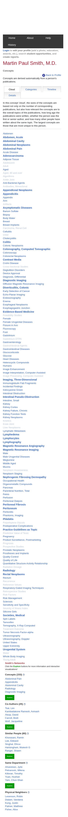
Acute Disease (10, 152)
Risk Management (12, 598)
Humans (7, 365)
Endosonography (12, 297)
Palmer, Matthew (14, 806)
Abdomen (8, 133)
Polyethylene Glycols (14, 522)
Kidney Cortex (10, 407)
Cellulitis (7, 231)
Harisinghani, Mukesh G (17, 747)
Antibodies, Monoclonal (15, 186)
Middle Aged (9, 463)
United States (10, 642)
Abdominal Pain (12, 148)
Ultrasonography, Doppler (16, 639)
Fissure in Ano (10, 325)
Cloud (12, 89)
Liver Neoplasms (11, 427)
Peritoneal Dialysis (12, 501)
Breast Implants (11, 224)
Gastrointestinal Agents (15, 345)
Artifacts (7, 204)
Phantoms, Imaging (13, 515)
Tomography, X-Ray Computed (19, 625)
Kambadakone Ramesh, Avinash (22, 711)
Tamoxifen (8, 622)
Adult (5, 166)
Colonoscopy (10, 252)
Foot (5, 332)
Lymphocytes (11, 438)
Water (6, 653)
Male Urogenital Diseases (16, 456)
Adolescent (9, 162)
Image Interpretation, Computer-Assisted (24, 372)
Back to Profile (51, 75)
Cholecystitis (9, 238)
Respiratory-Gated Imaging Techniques (23, 588)
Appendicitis (10, 193)
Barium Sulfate (10, 211)
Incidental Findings (12, 386)
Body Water (9, 218)
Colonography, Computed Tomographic (26, 249)
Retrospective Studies (14, 591)
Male (5, 453)
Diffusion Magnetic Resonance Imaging (23, 284)
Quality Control (10, 556)
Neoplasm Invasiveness (15, 470)
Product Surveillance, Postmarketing (22, 539)
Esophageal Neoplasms (15, 304)
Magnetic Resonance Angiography (23, 445)
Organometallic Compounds (17, 484)
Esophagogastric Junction (16, 308)
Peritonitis (8, 512)
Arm (5, 200)
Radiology (9, 570)
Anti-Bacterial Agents (14, 183)
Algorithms (8, 176)
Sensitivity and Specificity (16, 604)
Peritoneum (10, 508)
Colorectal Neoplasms (14, 256)
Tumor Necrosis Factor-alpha (18, 632)
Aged (5, 169)
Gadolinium (9, 335)
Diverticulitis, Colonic (16, 287)
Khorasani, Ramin (14, 737)
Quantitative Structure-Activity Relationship (25, 563)
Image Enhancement (14, 369)
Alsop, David (11, 714)
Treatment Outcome (13, 629)
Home (12, 37)
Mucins (6, 467)
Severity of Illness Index (15, 608)
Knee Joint (8, 424)
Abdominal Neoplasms (16, 144)
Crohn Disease (10, 263)
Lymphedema (11, 434)
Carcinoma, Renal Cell (14, 228)
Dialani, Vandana (14, 799)
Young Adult (9, 659)
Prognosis (8, 543)
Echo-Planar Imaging (14, 294)
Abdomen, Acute (13, 137)
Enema (6, 301)
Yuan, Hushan (12, 776)
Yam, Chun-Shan (14, 780)
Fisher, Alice (11, 809)
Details (12, 95)
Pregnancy (8, 536)
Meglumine (9, 460)
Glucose (7, 355)
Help (48, 37)
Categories (31, 89)
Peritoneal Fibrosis (14, 504)
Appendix (8, 197)
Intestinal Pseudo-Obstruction (21, 396)
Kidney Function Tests (14, 414)
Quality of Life (10, 560)
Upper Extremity (11, 646)
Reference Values (12, 584)
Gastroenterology (12, 342)
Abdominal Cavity (13, 141)
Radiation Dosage (12, 567)
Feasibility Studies (12, 315)
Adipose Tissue (11, 159)
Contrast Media (12, 259)
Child (5, 234)
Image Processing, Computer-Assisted (23, 376)
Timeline (51, 89)
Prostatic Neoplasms (13, 550)
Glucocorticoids (11, 352)
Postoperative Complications (18, 526)
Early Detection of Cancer (16, 291)
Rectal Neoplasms (14, 574)
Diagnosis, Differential (14, 276)
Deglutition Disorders (14, 270)
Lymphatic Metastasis (14, 431)
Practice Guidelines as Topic (20, 529)
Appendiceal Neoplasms (17, 190)
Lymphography (12, 442)
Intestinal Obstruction (14, 393)
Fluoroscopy (9, 328)
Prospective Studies (13, 546)
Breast (6, 221)
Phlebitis (8, 519)
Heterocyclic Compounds (16, 362)
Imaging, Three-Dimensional (20, 379)
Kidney (6, 404)
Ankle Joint (9, 179)
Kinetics (7, 420)
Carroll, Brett (11, 718)
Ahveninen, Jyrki (13, 767)
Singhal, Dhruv (12, 744)
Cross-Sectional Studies (15, 266)
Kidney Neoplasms (12, 417)
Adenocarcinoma (13, 155)
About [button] (30, 37)
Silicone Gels (10, 611)
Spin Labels (9, 618)
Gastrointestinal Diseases (16, 349)
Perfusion (8, 497)
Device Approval (11, 273)
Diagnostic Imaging (14, 280)
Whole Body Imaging (14, 656)
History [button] (12, 44)
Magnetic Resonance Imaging (21, 449)
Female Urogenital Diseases (17, 322)
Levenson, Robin (14, 796)
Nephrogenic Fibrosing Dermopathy (24, 477)
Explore (10, 697)
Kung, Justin (11, 803)
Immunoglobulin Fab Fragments (19, 383)
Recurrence (9, 581)
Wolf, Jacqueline (13, 721)
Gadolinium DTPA (12, 339)
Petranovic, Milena (14, 770)
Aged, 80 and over (12, 173)
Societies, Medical (14, 615)
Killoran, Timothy (13, 773)
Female (7, 318)
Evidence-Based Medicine (18, 311)
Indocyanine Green (13, 390)
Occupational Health (13, 480)
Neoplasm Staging (12, 473)
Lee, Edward (11, 740)
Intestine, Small (11, 400)
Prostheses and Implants (16, 553)
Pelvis (6, 494)
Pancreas (8, 487)
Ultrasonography (11, 635)
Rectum (7, 577)
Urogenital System (14, 649)
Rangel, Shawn (13, 750)
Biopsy (6, 214)
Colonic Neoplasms (13, 245)
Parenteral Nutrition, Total (16, 490)
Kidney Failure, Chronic (15, 410)
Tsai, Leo (10, 708)
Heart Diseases (11, 359)
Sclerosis (8, 601)
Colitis (7, 242)
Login (6, 50)
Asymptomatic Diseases (17, 207)
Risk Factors (9, 594)
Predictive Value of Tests (15, 533)
